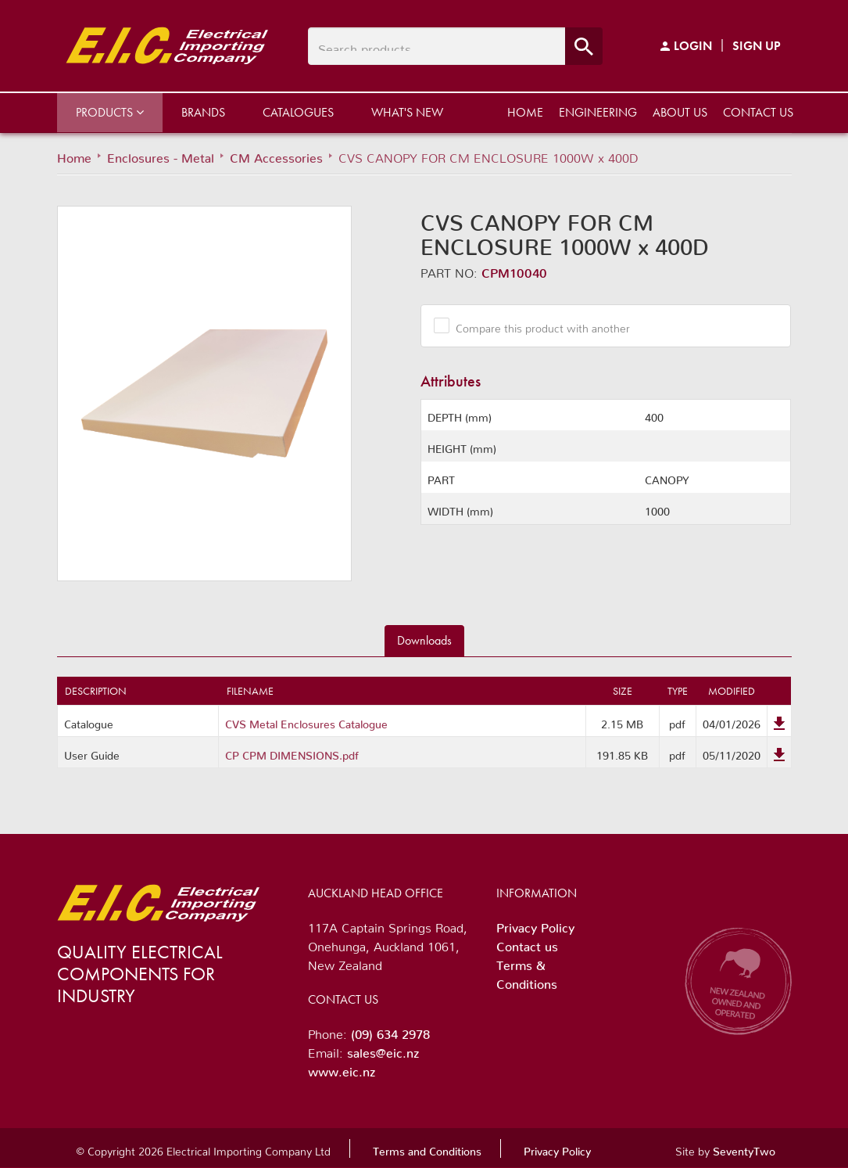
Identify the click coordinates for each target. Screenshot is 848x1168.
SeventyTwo (744, 1148)
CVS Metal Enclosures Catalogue (306, 721)
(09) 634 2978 (390, 1031)
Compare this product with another (537, 325)
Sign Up (756, 46)
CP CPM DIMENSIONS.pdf (292, 753)
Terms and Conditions (427, 1148)
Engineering (598, 112)
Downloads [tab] (424, 640)
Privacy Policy (535, 924)
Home (525, 112)
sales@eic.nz (383, 1050)
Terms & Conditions (526, 972)
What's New (407, 112)
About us (680, 112)
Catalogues (298, 112)
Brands (203, 112)
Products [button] (110, 112)
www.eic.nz (341, 1068)
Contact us (758, 112)
